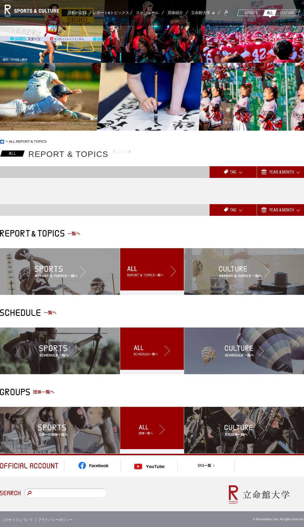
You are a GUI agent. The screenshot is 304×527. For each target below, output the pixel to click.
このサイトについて (17, 518)
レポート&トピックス (111, 12)
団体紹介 (175, 12)
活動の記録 (77, 12)
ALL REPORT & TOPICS (28, 141)
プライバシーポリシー (55, 518)
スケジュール (147, 12)
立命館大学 (200, 12)
